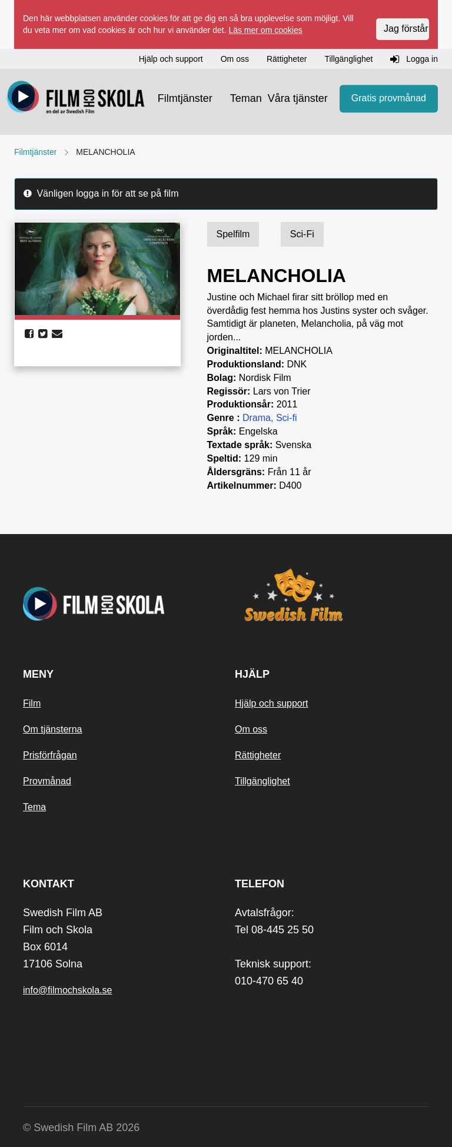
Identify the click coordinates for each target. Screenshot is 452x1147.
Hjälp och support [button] (171, 59)
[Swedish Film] (332, 594)
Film (32, 703)
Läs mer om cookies (265, 30)
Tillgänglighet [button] (348, 59)
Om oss (251, 729)
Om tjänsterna (52, 729)
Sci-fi (286, 418)
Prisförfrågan (50, 755)
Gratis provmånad (388, 98)
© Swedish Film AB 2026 (81, 1127)
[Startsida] (76, 99)
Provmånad (47, 781)
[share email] (57, 334)
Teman (246, 98)
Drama (256, 418)
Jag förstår (406, 29)
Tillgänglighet (262, 781)
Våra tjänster (298, 98)
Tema (34, 807)
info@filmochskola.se (67, 990)
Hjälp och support (271, 703)
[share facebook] (29, 334)
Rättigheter (258, 755)
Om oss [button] (235, 59)
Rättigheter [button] (287, 59)
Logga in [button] (414, 59)
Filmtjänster (185, 98)
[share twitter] (42, 334)
